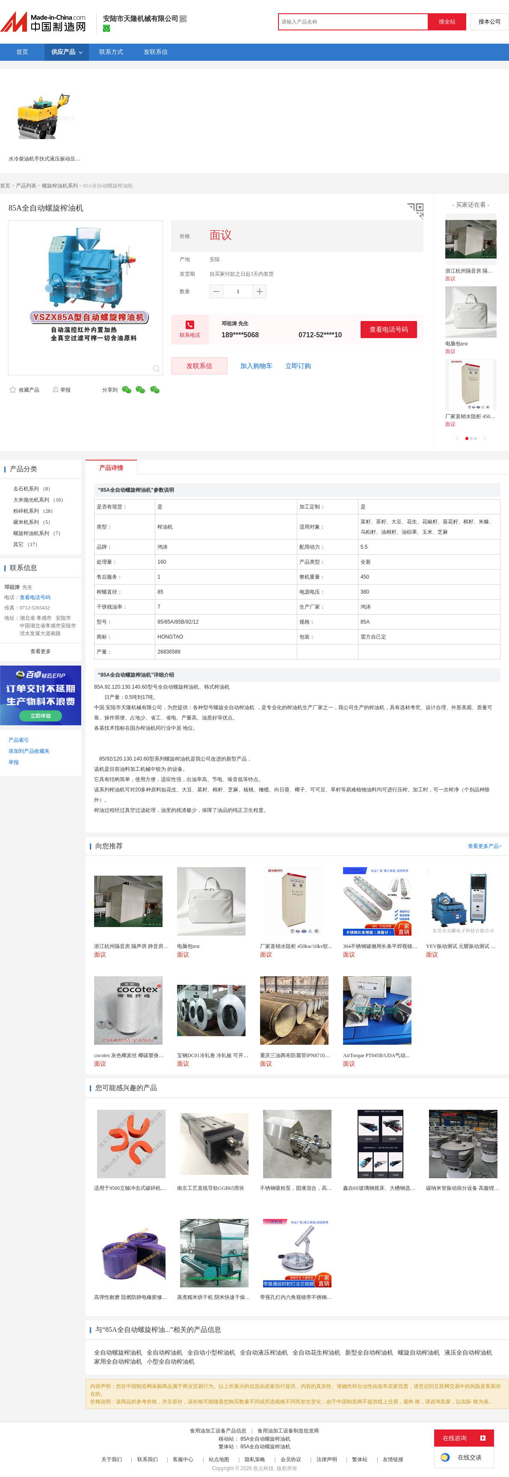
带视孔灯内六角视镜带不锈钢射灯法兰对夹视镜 (314, 1297)
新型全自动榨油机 (369, 1352)
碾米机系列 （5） (33, 522)
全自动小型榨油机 (211, 1352)
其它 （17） (26, 544)
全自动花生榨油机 (316, 1352)
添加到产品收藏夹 (29, 751)
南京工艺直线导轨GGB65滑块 (210, 1188)
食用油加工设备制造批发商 (288, 1431)
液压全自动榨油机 (468, 1352)
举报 (61, 390)
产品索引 (19, 740)
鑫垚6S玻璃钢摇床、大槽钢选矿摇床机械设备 (394, 1188)
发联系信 (199, 365)
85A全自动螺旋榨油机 (265, 1439)
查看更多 (40, 651)
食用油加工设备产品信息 (218, 1431)
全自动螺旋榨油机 (118, 1352)
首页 (5, 186)
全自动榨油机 (165, 1352)
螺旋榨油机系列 (60, 186)
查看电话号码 (389, 329)
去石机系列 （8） (33, 489)
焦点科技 (263, 1468)
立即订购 (298, 366)
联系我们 (147, 1459)
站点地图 (219, 1459)
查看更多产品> (485, 846)
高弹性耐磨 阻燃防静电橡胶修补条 (133, 1297)
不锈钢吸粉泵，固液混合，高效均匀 (301, 1188)
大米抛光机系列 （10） (39, 500)
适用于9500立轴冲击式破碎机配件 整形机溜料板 (148, 1188)
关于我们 (111, 1459)
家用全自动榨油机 (118, 1361)
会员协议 (291, 1459)
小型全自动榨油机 (171, 1361)
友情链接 (393, 1459)
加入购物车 (256, 366)
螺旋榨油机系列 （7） (38, 533)
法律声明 (327, 1459)
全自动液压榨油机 (264, 1352)
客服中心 (183, 1459)
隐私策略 (255, 1459)
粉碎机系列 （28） (34, 511)
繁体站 (359, 1459)
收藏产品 (24, 390)
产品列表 (26, 186)
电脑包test (456, 344)
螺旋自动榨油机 (419, 1352)
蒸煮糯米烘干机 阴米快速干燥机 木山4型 (223, 1297)
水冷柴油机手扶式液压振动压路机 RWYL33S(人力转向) (71, 159)
